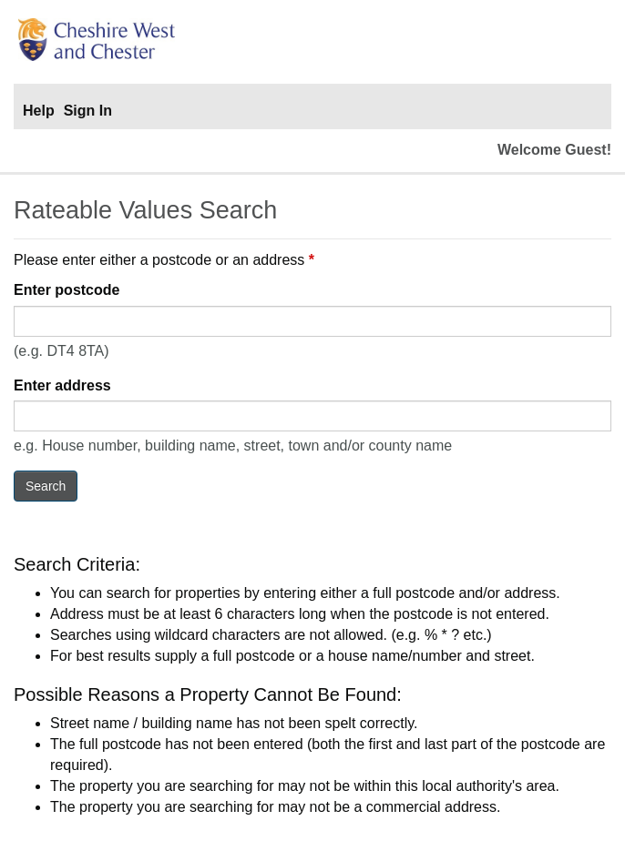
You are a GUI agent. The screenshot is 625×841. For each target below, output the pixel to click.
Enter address (62, 385)
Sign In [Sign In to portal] (88, 110)
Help (39, 110)
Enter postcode (66, 290)
